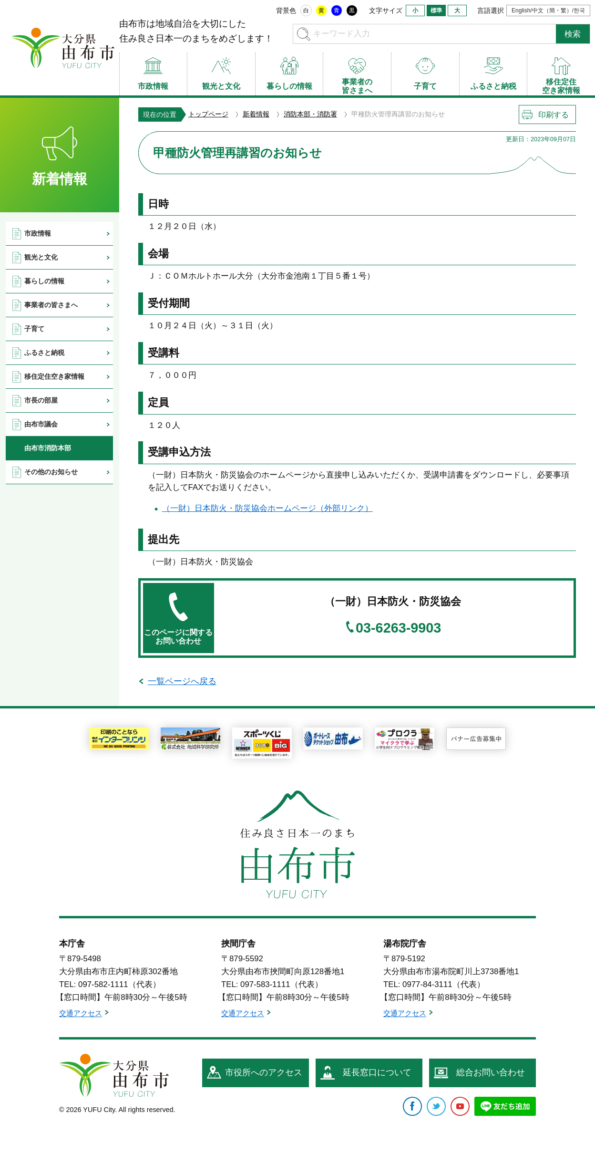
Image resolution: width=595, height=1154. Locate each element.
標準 (436, 10)
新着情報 (256, 114)
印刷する (553, 115)
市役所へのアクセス (263, 1072)
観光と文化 (41, 257)
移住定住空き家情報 (54, 376)
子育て (34, 329)
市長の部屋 (41, 400)
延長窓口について (377, 1072)
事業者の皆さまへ (51, 305)
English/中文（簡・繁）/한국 (548, 10)
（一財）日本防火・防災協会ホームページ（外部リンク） (267, 508)
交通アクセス (80, 1013)
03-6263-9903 (398, 628)
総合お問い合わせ (490, 1072)
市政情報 (37, 233)
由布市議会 (41, 424)
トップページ (208, 114)
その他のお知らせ (51, 472)
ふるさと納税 (44, 352)
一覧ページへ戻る (182, 681)
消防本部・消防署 (310, 114)
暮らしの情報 (44, 281)
